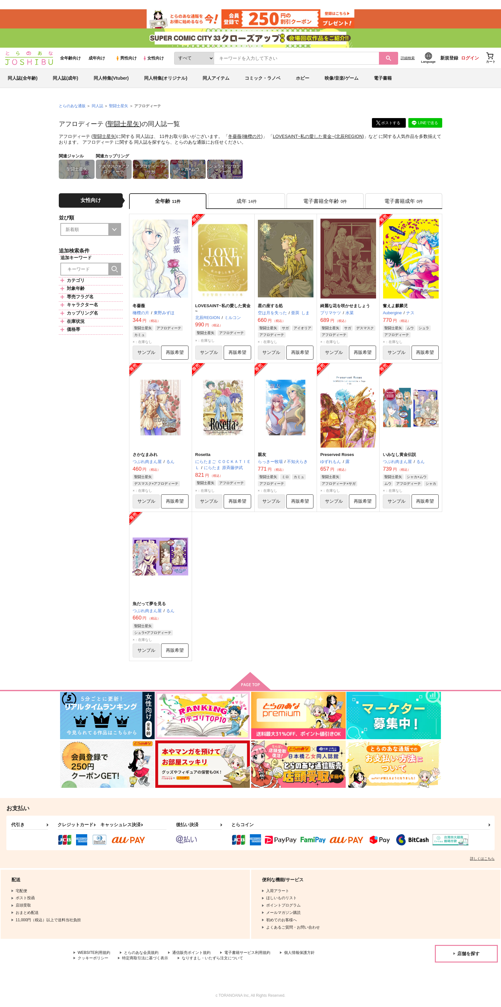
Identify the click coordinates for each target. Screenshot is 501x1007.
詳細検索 (408, 58)
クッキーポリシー (93, 958)
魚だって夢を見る (149, 603)
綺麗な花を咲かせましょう (345, 305)
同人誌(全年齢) (22, 78)
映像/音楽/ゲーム (341, 78)
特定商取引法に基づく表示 (145, 958)
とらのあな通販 (72, 106)
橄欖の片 (252, 136)
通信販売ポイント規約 (191, 952)
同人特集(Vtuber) (111, 78)
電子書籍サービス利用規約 (247, 952)
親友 (262, 454)
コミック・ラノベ (263, 78)
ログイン (470, 57)
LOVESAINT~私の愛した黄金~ (304, 136)
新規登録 (449, 57)
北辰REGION (349, 136)
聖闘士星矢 (123, 123)
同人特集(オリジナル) (165, 78)
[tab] (246, 201)
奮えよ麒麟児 (395, 305)
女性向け (153, 58)
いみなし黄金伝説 (399, 454)
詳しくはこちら (482, 858)
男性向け (126, 58)
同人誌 (97, 106)
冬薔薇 (235, 136)
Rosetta (203, 454)
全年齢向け (70, 58)
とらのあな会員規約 (141, 952)
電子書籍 (383, 78)
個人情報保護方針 (299, 952)
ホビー (302, 78)
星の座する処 (270, 305)
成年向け (97, 58)
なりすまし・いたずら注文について (212, 958)
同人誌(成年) (65, 78)
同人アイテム (216, 78)
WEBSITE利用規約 (94, 952)
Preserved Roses (337, 454)
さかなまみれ (145, 454)
